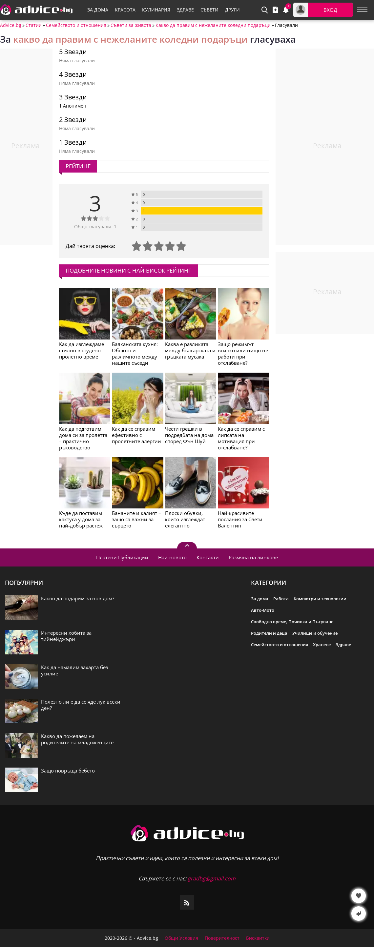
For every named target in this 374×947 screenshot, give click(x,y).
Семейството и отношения (76, 25)
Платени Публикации (122, 557)
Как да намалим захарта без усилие (74, 670)
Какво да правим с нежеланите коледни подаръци (213, 25)
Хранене (322, 645)
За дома (259, 599)
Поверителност (222, 938)
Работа (281, 599)
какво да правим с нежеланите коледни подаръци (130, 39)
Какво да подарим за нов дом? (77, 598)
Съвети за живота (131, 25)
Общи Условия (181, 938)
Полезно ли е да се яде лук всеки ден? (80, 705)
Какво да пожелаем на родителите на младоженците (77, 739)
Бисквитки (258, 938)
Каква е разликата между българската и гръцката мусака (190, 350)
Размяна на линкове (253, 557)
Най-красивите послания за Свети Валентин (240, 519)
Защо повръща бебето (68, 771)
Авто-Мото (262, 610)
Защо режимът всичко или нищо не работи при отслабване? (243, 353)
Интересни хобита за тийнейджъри (66, 636)
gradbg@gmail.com (212, 878)
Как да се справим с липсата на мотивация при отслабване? (241, 438)
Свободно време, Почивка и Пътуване (292, 622)
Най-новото (172, 557)
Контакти (208, 557)
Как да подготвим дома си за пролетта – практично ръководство (83, 438)
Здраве (343, 645)
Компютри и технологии (320, 599)
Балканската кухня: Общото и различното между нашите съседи (135, 353)
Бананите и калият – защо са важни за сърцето (136, 519)
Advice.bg (10, 25)
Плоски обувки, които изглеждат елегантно (185, 519)
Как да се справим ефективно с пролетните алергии (136, 434)
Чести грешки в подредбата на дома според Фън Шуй (189, 434)
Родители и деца (269, 633)
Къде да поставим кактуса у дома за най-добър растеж (81, 519)
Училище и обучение (315, 633)
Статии (34, 25)
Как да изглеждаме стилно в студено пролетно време (81, 350)
